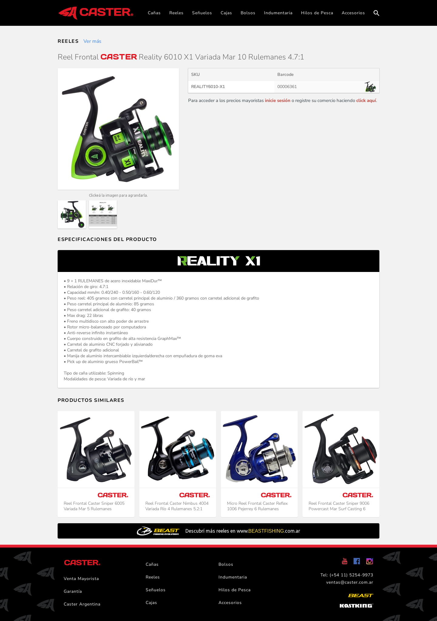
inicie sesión (277, 100)
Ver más (92, 41)
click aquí (366, 100)
